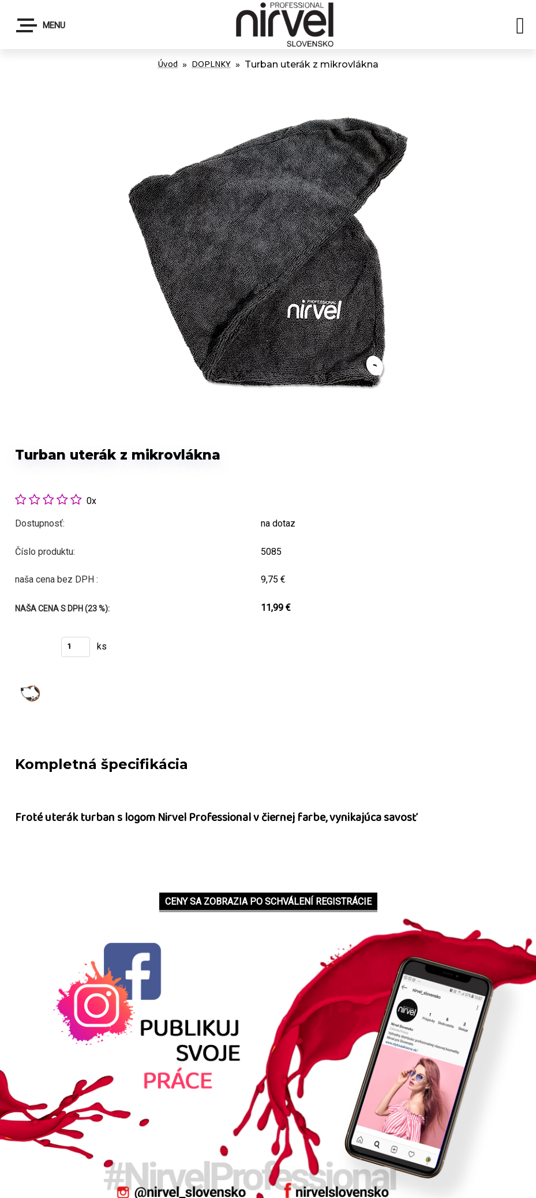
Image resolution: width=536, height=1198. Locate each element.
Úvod (168, 64)
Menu (41, 25)
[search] (520, 27)
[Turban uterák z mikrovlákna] (268, 86)
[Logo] (288, 24)
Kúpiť (31, 650)
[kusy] (75, 647)
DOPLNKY (211, 64)
